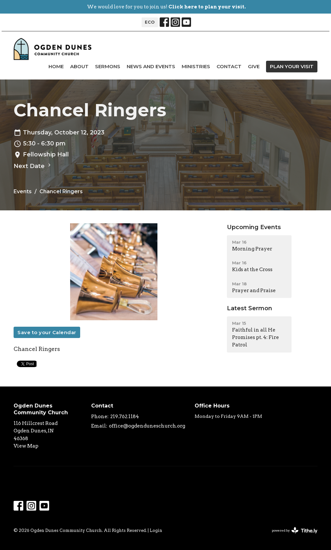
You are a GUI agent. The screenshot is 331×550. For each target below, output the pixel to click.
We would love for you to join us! (166, 7)
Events (23, 191)
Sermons (107, 66)
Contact (229, 66)
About (79, 66)
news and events (151, 66)
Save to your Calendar (46, 332)
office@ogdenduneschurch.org (147, 426)
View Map (26, 446)
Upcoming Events (254, 227)
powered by (294, 530)
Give (254, 66)
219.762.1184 (124, 416)
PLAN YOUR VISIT (292, 66)
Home (56, 66)
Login (156, 530)
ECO (150, 22)
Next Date (33, 166)
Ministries (196, 66)
